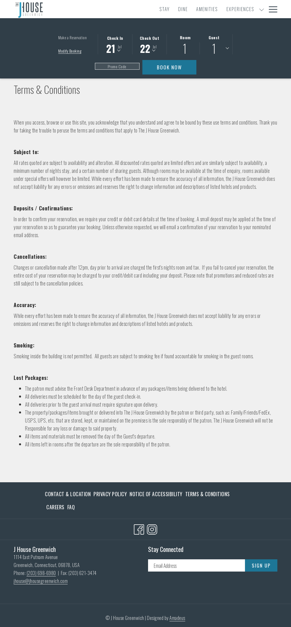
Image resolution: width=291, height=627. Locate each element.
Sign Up (261, 565)
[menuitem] (90, 9)
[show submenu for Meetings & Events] (245, 9)
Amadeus (177, 617)
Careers (55, 507)
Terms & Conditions (207, 494)
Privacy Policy (110, 494)
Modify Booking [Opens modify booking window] (69, 51)
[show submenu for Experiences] (188, 9)
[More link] (271, 9)
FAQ (71, 507)
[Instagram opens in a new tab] (152, 527)
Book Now (176, 67)
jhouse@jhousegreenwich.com (41, 580)
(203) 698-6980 (41, 572)
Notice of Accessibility (156, 494)
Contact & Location (68, 494)
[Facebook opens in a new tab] (139, 527)
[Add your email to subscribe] (196, 565)
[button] (115, 43)
